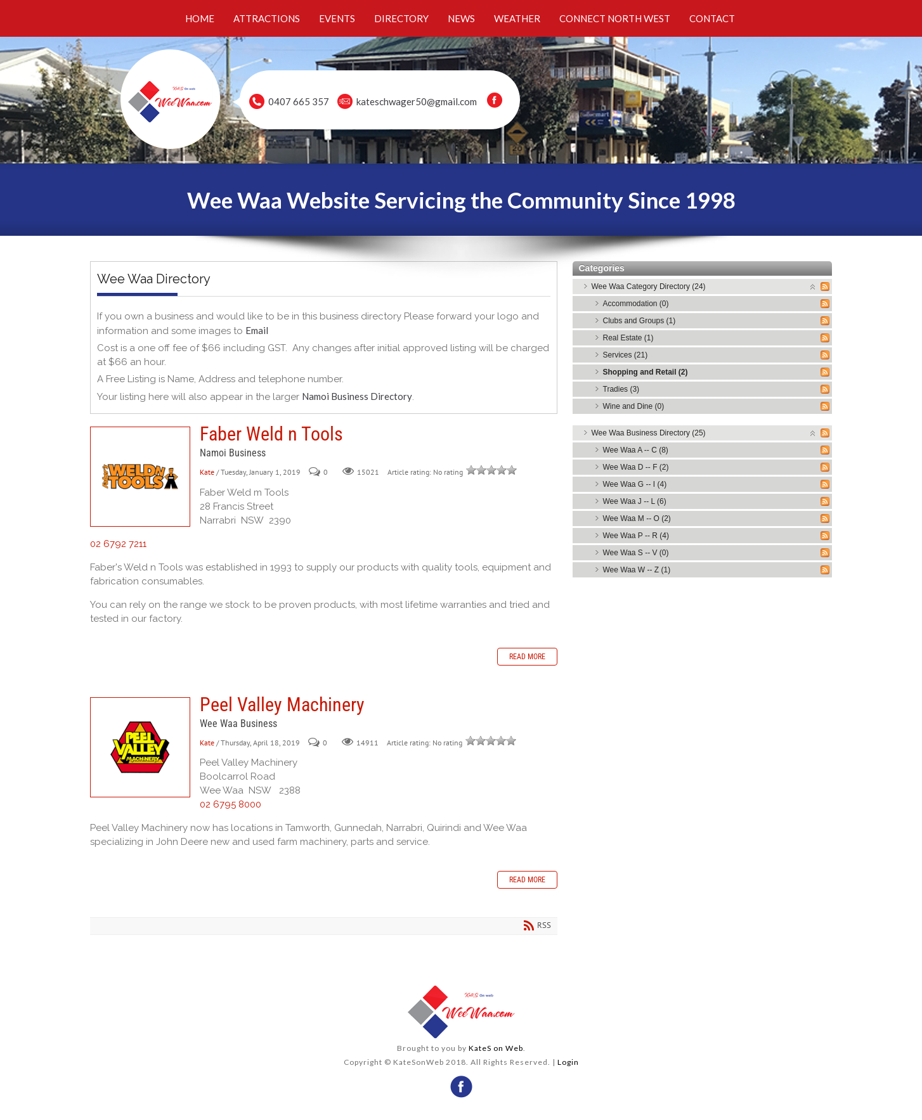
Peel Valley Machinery (140, 747)
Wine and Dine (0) (634, 406)
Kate (207, 472)
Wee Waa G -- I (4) (635, 484)
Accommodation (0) (636, 303)
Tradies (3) (621, 389)
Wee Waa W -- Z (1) (637, 569)
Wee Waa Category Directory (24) (649, 286)
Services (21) (625, 355)
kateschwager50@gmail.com (416, 101)
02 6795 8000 (230, 804)
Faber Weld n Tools (140, 476)
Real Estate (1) (628, 337)
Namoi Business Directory (357, 396)
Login (568, 1062)
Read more (527, 656)
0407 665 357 (298, 101)
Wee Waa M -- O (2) (637, 518)
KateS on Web (496, 1048)
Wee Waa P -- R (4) (636, 535)
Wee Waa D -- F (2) (636, 467)
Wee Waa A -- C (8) (635, 450)
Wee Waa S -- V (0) (636, 552)
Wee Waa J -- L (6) (634, 501)
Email (256, 330)
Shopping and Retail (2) (645, 372)
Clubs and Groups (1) (639, 320)
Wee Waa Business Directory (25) (649, 432)
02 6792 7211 (118, 544)
